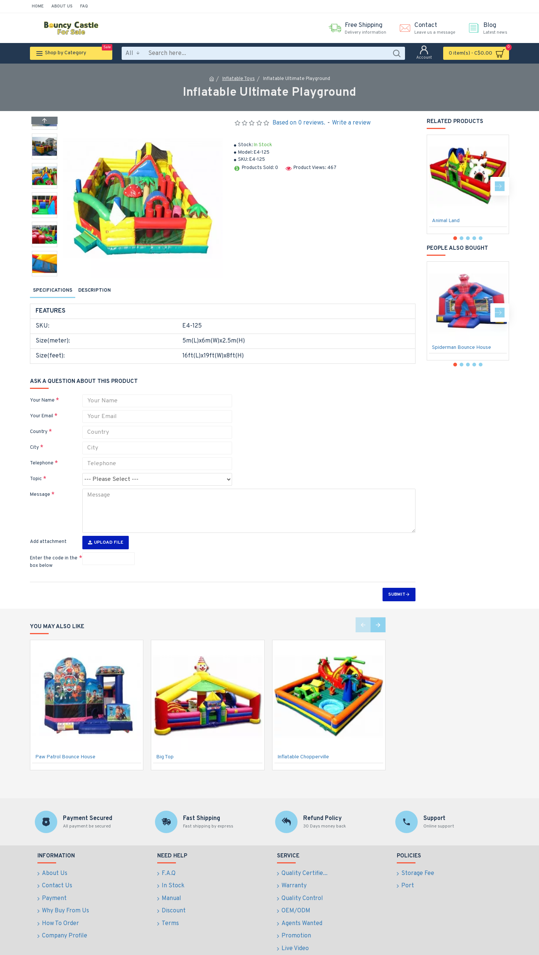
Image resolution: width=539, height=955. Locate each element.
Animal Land (446, 221)
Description (94, 291)
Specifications (52, 291)
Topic (36, 472)
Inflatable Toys (238, 79)
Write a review (351, 123)
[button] (44, 274)
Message (40, 488)
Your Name (42, 393)
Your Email (41, 409)
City (34, 440)
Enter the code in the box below (53, 550)
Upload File (105, 531)
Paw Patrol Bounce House (65, 745)
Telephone (42, 456)
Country (39, 425)
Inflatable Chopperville (303, 745)
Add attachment (48, 530)
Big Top (165, 745)
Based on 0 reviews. (298, 123)
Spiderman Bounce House (461, 347)
